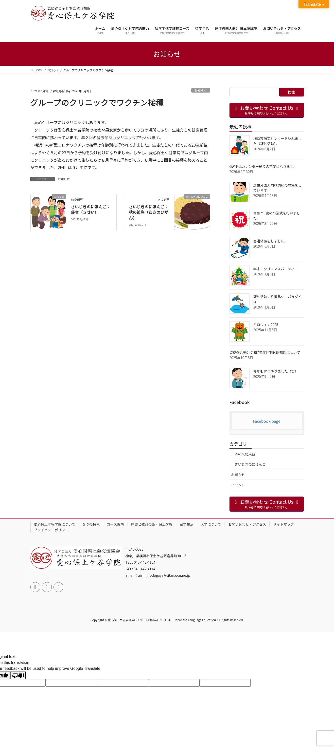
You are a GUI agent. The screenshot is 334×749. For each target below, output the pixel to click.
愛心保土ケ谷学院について (54, 524)
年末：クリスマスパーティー (275, 268)
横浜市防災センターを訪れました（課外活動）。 (277, 141)
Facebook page (267, 421)
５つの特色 (91, 524)
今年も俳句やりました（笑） (275, 371)
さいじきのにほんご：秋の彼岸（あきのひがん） (148, 212)
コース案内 (115, 524)
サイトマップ (283, 524)
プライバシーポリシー (51, 529)
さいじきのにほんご (250, 464)
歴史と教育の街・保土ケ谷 (151, 524)
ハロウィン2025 (265, 324)
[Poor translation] (18, 675)
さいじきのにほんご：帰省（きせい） (90, 209)
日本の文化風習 (243, 453)
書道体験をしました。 (270, 240)
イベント (238, 484)
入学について (210, 524)
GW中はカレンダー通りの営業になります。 (263, 166)
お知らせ (200, 90)
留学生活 (186, 524)
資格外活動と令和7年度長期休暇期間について (264, 352)
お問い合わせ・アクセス (247, 524)
